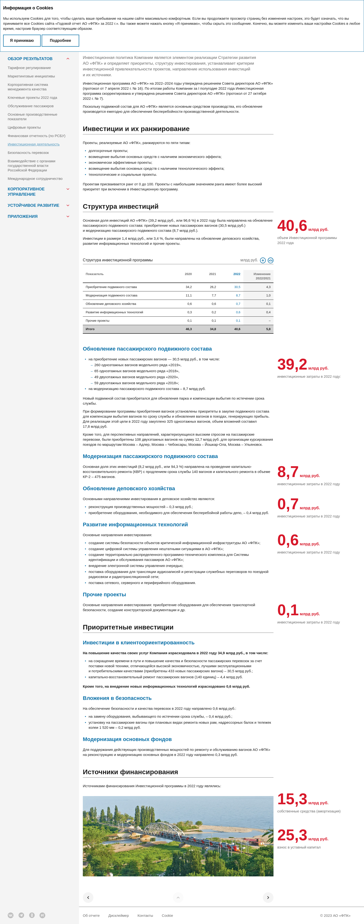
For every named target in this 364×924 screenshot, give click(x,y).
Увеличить (263, 260)
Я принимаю (22, 40)
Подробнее (60, 40)
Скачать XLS (270, 260)
